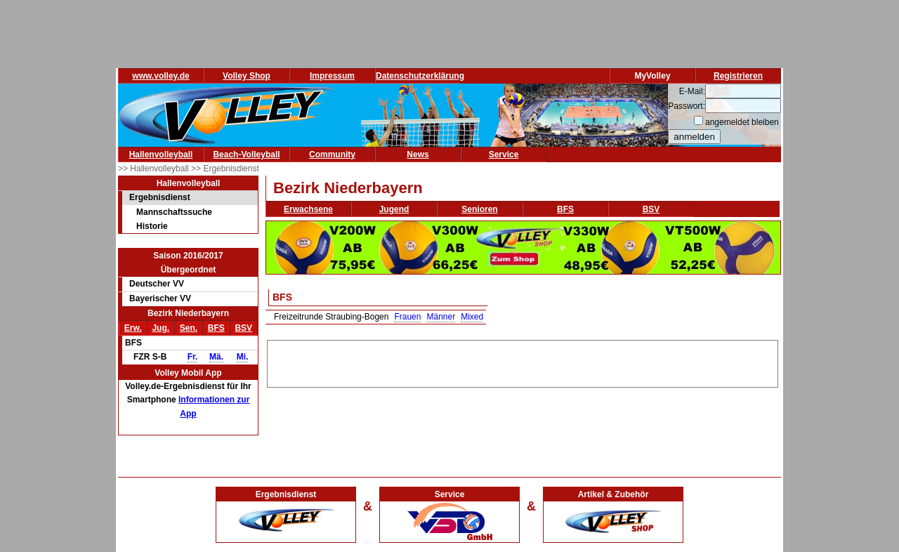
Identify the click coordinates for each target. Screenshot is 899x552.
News (417, 154)
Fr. (193, 357)
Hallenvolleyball (161, 154)
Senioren (479, 209)
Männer (440, 317)
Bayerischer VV (160, 298)
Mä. (216, 357)
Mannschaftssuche (174, 212)
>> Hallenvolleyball (154, 168)
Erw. (133, 328)
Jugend (394, 209)
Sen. (188, 328)
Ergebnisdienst (159, 197)
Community (332, 154)
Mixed (472, 317)
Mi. (243, 357)
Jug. (160, 328)
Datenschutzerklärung (420, 76)
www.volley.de (160, 76)
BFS (216, 328)
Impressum (332, 76)
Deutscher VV (156, 284)
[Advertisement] (522, 362)
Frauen (407, 317)
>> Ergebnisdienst (225, 168)
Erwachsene (308, 209)
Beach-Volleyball (246, 154)
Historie (152, 226)
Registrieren (738, 76)
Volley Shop (246, 76)
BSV (243, 328)
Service (504, 154)
